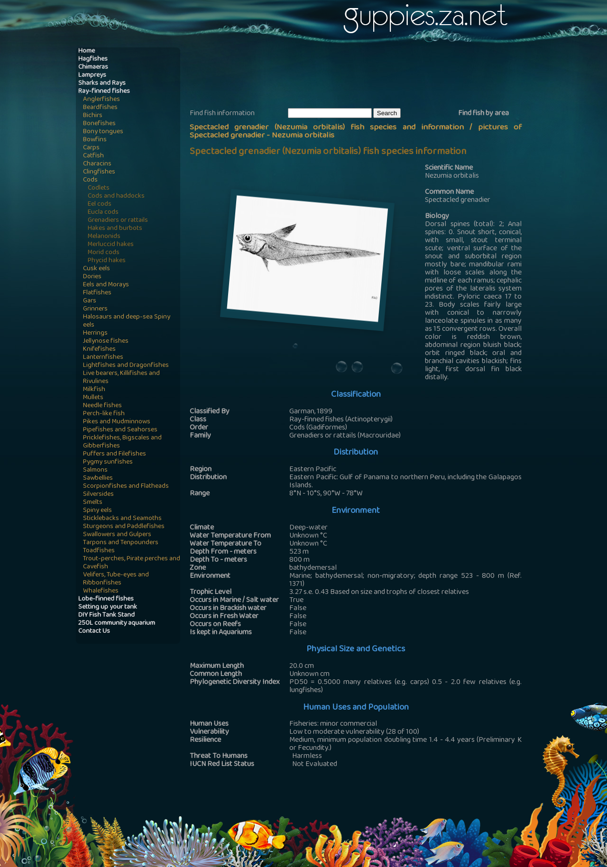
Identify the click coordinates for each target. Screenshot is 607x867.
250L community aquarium (116, 623)
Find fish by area (483, 113)
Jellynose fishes (106, 341)
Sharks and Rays (102, 84)
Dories (92, 277)
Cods (90, 180)
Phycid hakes (107, 261)
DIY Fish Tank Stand (106, 615)
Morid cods (104, 253)
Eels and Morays (106, 285)
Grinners (95, 309)
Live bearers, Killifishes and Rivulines (121, 378)
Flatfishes (97, 293)
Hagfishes (93, 59)
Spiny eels (97, 511)
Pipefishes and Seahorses (120, 430)
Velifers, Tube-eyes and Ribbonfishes (116, 579)
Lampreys (92, 75)
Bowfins (95, 140)
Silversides (98, 495)
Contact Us (94, 632)
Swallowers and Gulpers (117, 535)
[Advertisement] (362, 76)
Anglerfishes (101, 100)
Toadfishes (99, 551)
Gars (89, 301)
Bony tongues (103, 132)
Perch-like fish (104, 414)
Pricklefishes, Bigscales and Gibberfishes (122, 442)
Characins (97, 164)
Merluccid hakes (111, 245)
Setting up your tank (107, 607)
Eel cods (99, 204)
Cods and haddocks (116, 196)
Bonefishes (99, 124)
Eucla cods (103, 212)
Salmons (95, 470)
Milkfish (94, 390)
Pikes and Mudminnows (116, 422)
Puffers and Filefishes (114, 454)
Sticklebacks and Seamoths (122, 519)
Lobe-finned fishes (106, 599)
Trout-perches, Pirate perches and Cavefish (131, 563)
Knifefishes (99, 349)
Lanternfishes (103, 358)
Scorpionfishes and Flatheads (126, 486)
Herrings (95, 333)
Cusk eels (96, 269)
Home (86, 51)
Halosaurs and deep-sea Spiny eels (126, 321)
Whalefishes (101, 591)
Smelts (92, 503)
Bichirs (92, 116)
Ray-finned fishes (104, 92)
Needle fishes (102, 406)
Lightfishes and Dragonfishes (126, 366)
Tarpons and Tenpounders (120, 543)
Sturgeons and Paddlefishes (124, 527)
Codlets (99, 188)
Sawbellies (98, 478)
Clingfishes (99, 172)
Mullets (93, 398)
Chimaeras (93, 67)
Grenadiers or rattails (118, 221)
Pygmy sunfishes (108, 462)
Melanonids (104, 237)
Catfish (93, 156)
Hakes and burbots (115, 229)
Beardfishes (100, 108)
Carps (91, 148)
